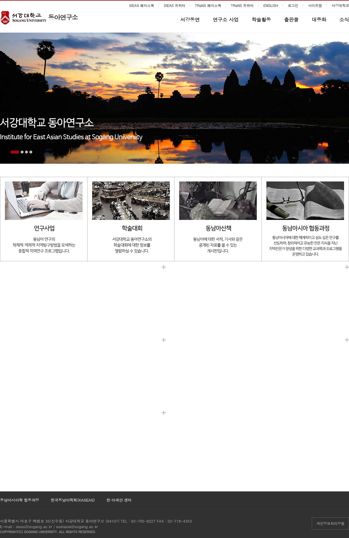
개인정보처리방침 (330, 523)
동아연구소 (63, 17)
